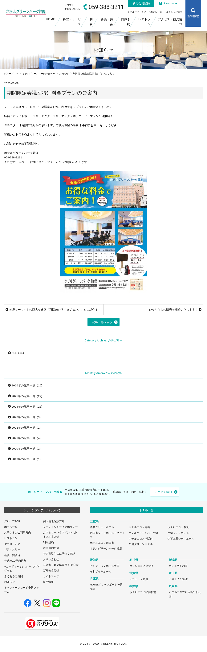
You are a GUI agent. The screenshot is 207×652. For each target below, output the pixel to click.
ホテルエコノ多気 (178, 527)
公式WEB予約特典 (15, 560)
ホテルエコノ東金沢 (141, 565)
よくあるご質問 (13, 576)
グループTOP (11, 73)
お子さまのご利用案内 (17, 532)
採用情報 (48, 582)
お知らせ (63, 73)
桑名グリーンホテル (102, 527)
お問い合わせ (51, 559)
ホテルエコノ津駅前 (141, 538)
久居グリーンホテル (141, 544)
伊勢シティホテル (178, 533)
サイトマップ (51, 576)
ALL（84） (17, 352)
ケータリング (12, 543)
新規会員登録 (51, 570)
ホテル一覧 (11, 526)
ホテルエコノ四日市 (102, 542)
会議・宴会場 (12, 555)
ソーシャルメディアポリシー (60, 526)
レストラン (11, 538)
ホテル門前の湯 (178, 565)
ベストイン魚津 (178, 579)
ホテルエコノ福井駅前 (142, 592)
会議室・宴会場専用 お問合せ (61, 565)
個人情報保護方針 (53, 521)
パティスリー (12, 549)
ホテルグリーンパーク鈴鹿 (106, 548)
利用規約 (48, 542)
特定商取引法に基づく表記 (59, 553)
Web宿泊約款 (51, 548)
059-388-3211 (78, 494)
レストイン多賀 (138, 579)
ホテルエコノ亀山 (139, 527)
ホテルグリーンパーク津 (143, 533)
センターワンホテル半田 (104, 565)
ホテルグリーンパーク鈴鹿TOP (38, 73)
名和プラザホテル (100, 571)
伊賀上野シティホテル (181, 538)
